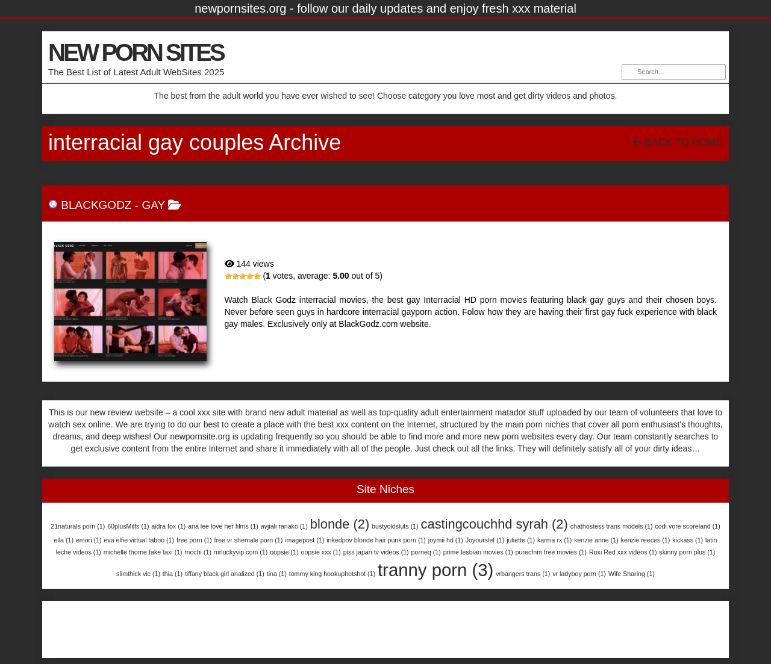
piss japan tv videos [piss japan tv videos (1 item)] (376, 552)
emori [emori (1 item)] (89, 540)
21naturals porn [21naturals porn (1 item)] (78, 526)
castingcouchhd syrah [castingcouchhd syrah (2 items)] (494, 524)
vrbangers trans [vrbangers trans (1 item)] (523, 573)
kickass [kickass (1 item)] (687, 540)
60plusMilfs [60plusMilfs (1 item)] (128, 526)
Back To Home (678, 142)
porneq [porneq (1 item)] (426, 552)
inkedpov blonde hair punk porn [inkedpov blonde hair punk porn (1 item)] (376, 540)
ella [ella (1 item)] (63, 540)
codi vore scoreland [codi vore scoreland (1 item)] (687, 526)
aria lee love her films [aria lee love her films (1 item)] (223, 526)
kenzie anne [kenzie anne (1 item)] (596, 540)
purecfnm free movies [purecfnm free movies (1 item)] (551, 552)
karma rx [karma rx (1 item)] (554, 540)
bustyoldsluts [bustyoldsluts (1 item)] (395, 526)
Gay (153, 205)
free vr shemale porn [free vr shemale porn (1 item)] (248, 540)
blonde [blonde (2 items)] (339, 524)
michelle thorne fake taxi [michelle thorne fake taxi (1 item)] (143, 552)
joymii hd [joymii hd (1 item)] (445, 540)
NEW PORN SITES (135, 52)
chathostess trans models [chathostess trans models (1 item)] (611, 526)
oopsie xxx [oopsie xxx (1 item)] (320, 552)
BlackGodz (96, 205)
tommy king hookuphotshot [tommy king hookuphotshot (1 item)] (332, 573)
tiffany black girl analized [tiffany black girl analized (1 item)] (224, 573)
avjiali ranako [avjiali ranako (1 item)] (284, 526)
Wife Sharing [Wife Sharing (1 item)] (631, 573)
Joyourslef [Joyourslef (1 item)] (485, 540)
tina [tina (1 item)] (277, 573)
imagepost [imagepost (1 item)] (304, 540)
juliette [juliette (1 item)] (521, 540)
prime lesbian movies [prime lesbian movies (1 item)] (478, 552)
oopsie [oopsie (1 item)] (284, 552)
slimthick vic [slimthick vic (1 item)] (138, 573)
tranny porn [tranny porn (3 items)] (435, 570)
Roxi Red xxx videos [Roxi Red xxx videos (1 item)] (623, 552)
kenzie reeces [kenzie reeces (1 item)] (645, 540)
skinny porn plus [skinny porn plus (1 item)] (687, 552)
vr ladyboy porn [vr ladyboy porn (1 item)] (579, 573)
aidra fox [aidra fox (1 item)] (168, 526)
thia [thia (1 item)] (173, 573)
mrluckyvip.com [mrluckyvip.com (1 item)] (240, 552)
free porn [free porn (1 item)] (194, 540)
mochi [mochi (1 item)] (198, 552)
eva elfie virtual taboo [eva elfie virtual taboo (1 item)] (139, 540)
